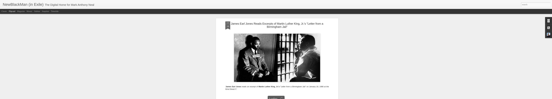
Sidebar (37, 11)
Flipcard (12, 11)
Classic (4, 11)
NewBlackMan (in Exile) (314, 28)
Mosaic (29, 11)
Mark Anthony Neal (288, 25)
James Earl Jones (254, 28)
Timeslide (55, 11)
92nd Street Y (241, 28)
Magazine (21, 11)
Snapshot (45, 11)
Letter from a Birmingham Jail (273, 28)
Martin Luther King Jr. (295, 28)
